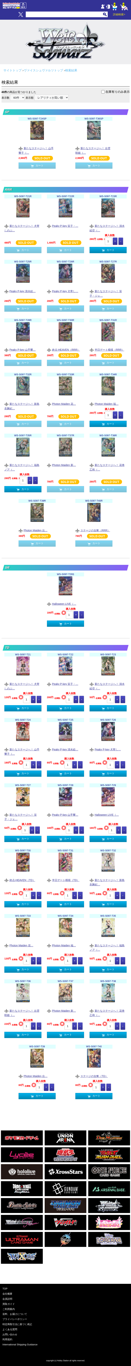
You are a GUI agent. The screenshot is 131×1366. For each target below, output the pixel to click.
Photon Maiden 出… (33, 530)
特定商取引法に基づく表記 (17, 1324)
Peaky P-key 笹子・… (62, 226)
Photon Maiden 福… (104, 404)
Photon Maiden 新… (61, 465)
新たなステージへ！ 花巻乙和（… (107, 467)
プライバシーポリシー (14, 1319)
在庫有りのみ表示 (117, 91)
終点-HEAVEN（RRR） (63, 350)
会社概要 (7, 1293)
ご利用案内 (8, 1309)
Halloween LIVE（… (61, 604)
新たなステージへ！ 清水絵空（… (107, 228)
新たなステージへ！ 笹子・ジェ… (106, 293)
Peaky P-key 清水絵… (20, 291)
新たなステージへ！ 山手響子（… (36, 150)
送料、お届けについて (14, 1314)
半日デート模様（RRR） (107, 350)
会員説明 (7, 1298)
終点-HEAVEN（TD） (19, 880)
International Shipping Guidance (19, 1344)
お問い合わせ (9, 1334)
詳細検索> (119, 14)
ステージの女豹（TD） (91, 1076)
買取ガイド (8, 1304)
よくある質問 (9, 1329)
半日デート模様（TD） (63, 880)
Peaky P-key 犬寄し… (62, 291)
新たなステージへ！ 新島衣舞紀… (21, 406)
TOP (5, 1288)
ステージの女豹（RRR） (92, 530)
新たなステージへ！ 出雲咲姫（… (92, 150)
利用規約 (7, 1339)
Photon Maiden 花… (61, 404)
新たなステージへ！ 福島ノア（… (21, 467)
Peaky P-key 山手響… (20, 350)
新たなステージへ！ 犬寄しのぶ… (21, 228)
